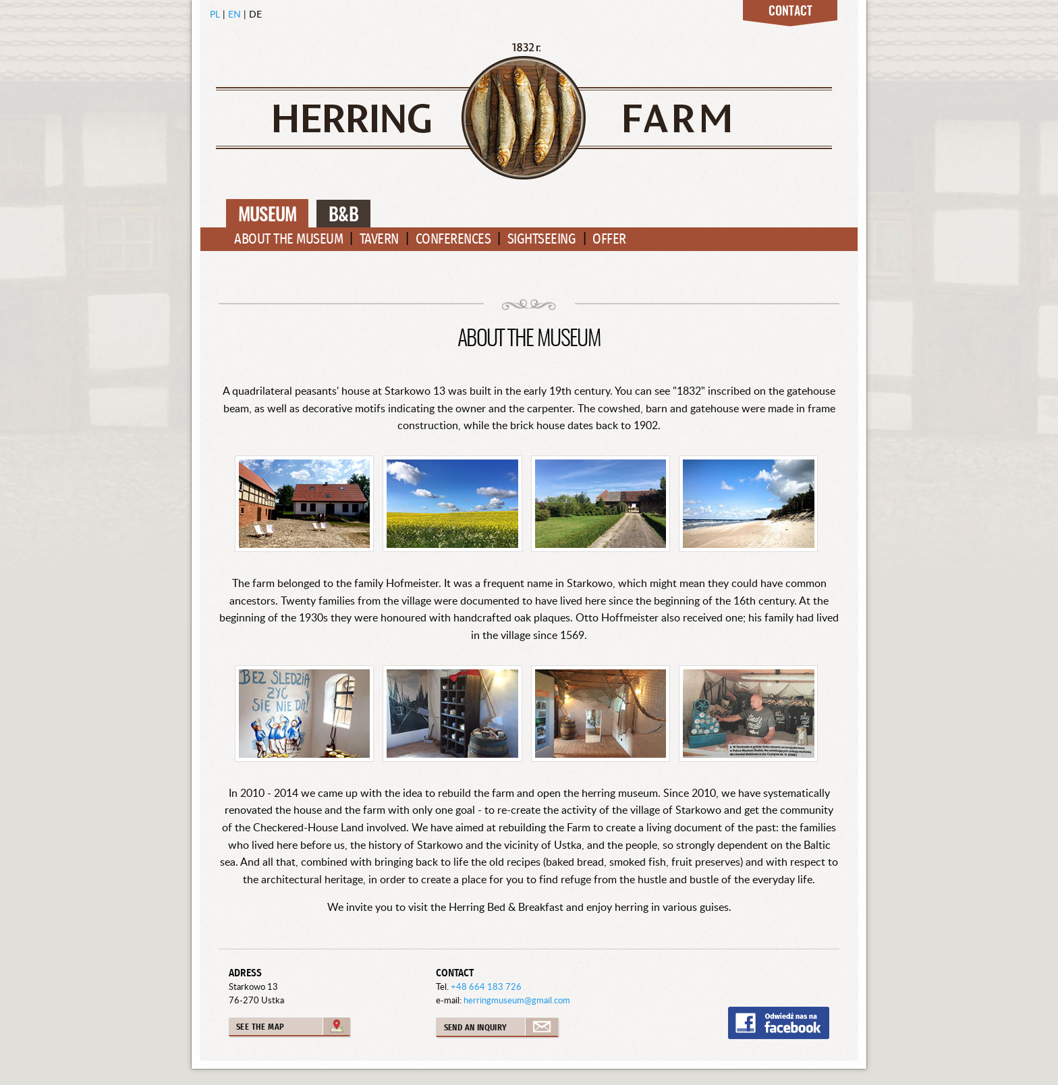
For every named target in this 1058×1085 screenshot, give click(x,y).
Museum (267, 215)
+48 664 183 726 (486, 986)
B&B (343, 215)
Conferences (453, 239)
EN (234, 13)
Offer (609, 239)
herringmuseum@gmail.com (517, 1000)
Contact (790, 12)
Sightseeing (541, 239)
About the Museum (288, 239)
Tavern (379, 239)
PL (215, 13)
